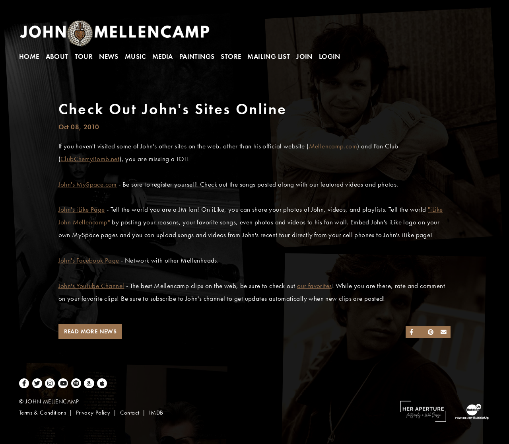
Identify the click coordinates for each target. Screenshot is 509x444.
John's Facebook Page (88, 260)
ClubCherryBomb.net (89, 159)
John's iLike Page (81, 209)
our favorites (314, 286)
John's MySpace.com (87, 184)
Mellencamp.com (333, 146)
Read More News (90, 331)
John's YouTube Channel (91, 286)
